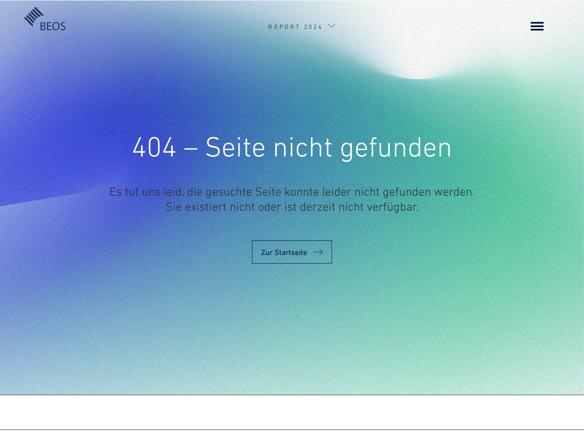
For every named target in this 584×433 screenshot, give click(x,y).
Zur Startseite (284, 248)
